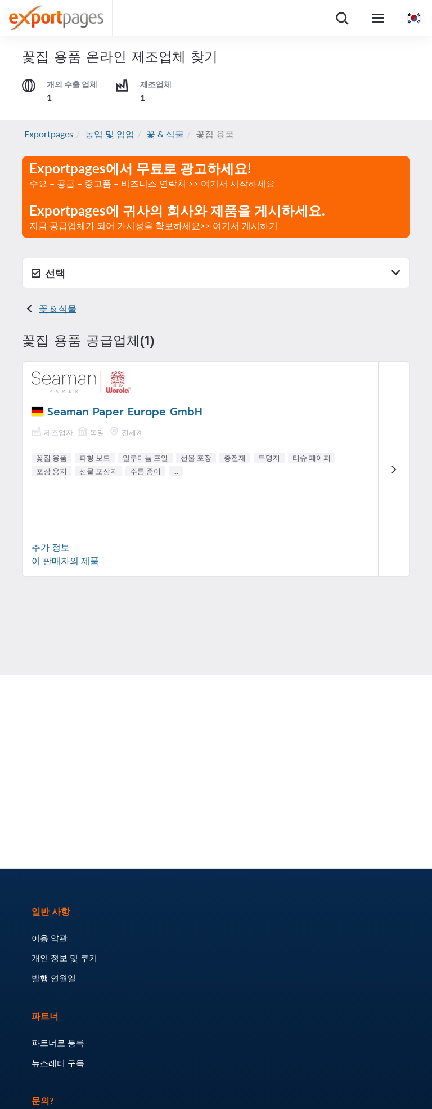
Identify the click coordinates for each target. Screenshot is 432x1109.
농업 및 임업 (109, 133)
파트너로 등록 (58, 1043)
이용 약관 (50, 938)
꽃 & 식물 (165, 133)
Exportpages (48, 133)
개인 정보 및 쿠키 (64, 958)
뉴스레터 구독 (58, 1063)
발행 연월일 (54, 978)
